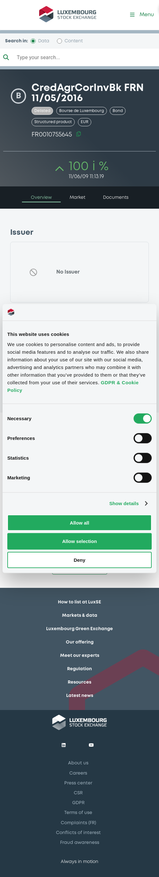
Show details (124, 503)
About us (78, 763)
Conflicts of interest (78, 833)
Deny (80, 560)
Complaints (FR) (78, 823)
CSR (78, 793)
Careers (78, 773)
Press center (78, 783)
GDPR (78, 803)
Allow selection (79, 541)
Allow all (79, 522)
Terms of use (78, 813)
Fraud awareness (79, 843)
